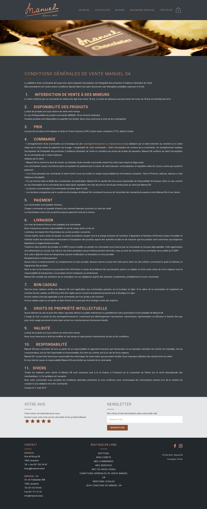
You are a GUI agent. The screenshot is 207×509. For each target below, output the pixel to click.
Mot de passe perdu (104, 469)
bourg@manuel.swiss (34, 468)
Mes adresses (103, 465)
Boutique (103, 453)
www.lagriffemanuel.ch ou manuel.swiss (103, 143)
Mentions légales (104, 481)
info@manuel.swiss (33, 496)
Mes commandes (104, 461)
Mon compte (103, 457)
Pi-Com (180, 459)
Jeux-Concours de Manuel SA (104, 485)
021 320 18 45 (40, 464)
